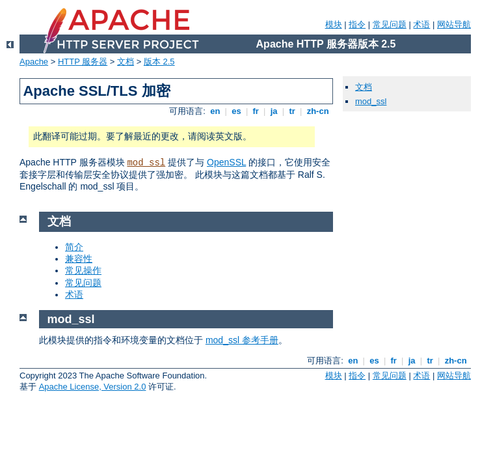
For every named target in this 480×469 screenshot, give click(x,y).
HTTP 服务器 (82, 61)
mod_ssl (146, 163)
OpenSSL (226, 162)
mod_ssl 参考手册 (242, 340)
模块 (333, 24)
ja (274, 111)
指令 (357, 24)
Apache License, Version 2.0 (92, 386)
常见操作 (83, 270)
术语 (421, 24)
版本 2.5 (159, 61)
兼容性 (78, 258)
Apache (34, 61)
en (215, 111)
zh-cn (317, 111)
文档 (125, 61)
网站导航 (454, 24)
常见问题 (390, 24)
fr (255, 111)
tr (292, 111)
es (237, 111)
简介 (74, 247)
